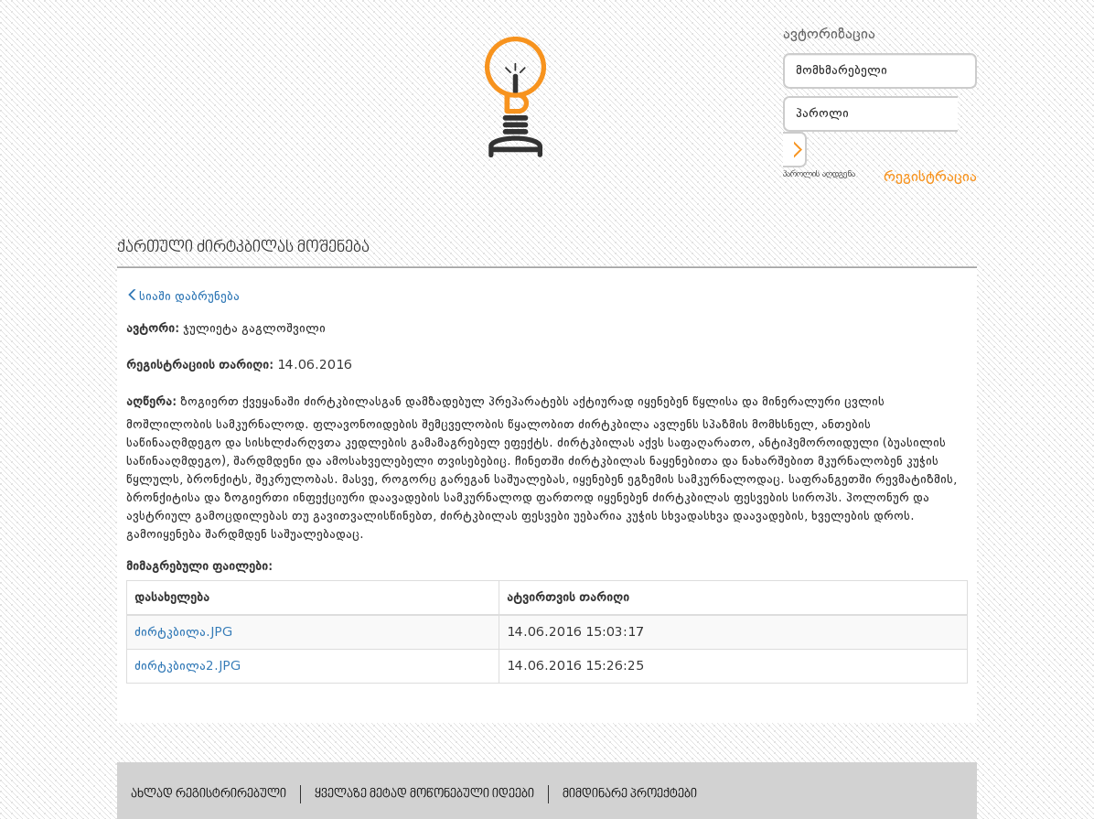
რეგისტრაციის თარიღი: (200, 365)
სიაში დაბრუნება (183, 296)
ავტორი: (152, 328)
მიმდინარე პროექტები (630, 794)
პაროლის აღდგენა (819, 173)
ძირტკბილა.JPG (183, 632)
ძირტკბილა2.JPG (187, 666)
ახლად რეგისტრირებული (208, 794)
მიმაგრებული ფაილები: (199, 566)
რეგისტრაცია (930, 177)
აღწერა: (151, 401)
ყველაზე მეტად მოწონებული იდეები (424, 794)
